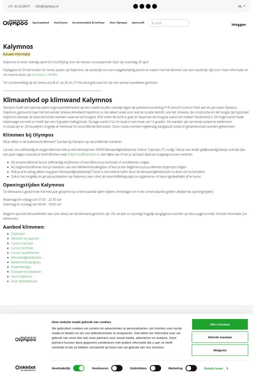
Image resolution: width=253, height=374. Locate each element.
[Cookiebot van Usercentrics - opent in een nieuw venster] (25, 366)
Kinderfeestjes (21, 267)
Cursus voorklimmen (25, 253)
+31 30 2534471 (19, 6)
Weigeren (220, 348)
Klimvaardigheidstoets (26, 257)
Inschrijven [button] (61, 22)
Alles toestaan (220, 322)
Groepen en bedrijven (26, 271)
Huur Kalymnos (21, 276)
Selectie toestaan (220, 335)
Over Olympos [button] (118, 22)
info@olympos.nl (47, 6)
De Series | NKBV (44, 75)
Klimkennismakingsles (26, 262)
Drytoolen (18, 234)
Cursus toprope (22, 243)
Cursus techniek (22, 248)
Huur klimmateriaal (24, 281)
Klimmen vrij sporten (25, 238)
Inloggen (239, 24)
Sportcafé (138, 22)
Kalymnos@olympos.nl (83, 154)
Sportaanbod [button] (40, 22)
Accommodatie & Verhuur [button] (88, 22)
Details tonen (213, 366)
